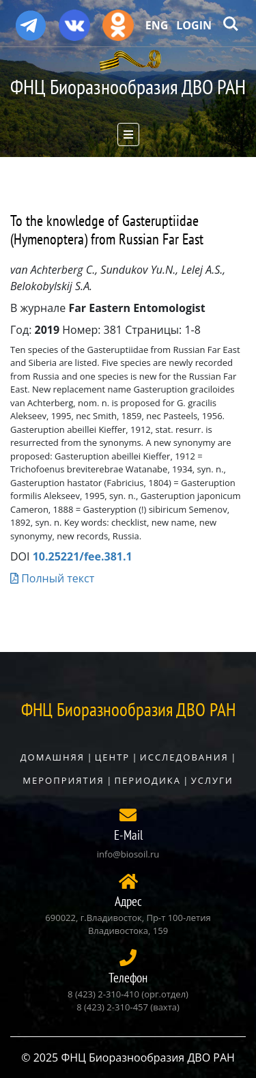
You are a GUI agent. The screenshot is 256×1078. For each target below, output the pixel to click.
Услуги (212, 780)
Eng (157, 25)
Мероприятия (63, 780)
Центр (112, 757)
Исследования (184, 757)
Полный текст (52, 578)
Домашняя (52, 757)
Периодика (148, 780)
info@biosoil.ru (128, 854)
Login (194, 25)
